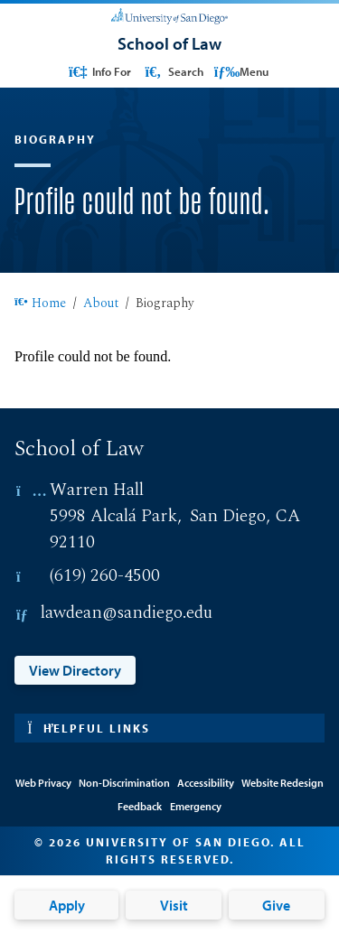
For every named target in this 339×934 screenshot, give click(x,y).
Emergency (195, 806)
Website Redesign (282, 782)
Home (40, 304)
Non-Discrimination (124, 782)
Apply (67, 905)
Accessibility (205, 782)
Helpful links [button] (88, 728)
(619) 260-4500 (105, 576)
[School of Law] (169, 43)
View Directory (75, 670)
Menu (241, 71)
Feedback (140, 806)
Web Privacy (43, 782)
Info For (99, 71)
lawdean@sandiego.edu (126, 613)
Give (276, 905)
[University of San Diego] (169, 14)
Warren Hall (97, 490)
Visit (174, 905)
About (100, 304)
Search (172, 71)
